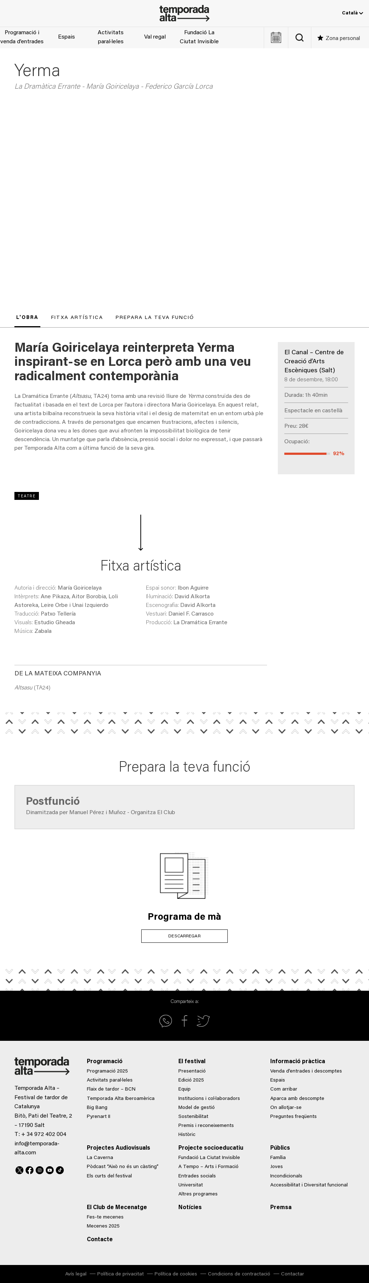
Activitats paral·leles (111, 37)
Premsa (281, 1208)
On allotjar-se (286, 1107)
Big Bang (97, 1107)
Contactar (292, 1274)
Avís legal (75, 1274)
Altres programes (198, 1194)
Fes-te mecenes (105, 1217)
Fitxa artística (77, 317)
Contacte (100, 1240)
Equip (184, 1089)
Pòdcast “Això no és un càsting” (123, 1166)
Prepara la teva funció (155, 317)
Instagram (40, 1169)
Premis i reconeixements (206, 1125)
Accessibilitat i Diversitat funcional (309, 1185)
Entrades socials (197, 1176)
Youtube (50, 1169)
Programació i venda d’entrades (22, 37)
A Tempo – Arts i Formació (208, 1166)
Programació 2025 (107, 1071)
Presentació (192, 1071)
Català (352, 13)
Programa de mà (184, 917)
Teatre (27, 496)
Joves (276, 1166)
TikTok (60, 1169)
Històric (186, 1134)
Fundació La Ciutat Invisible (199, 37)
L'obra (27, 317)
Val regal (155, 37)
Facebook (30, 1169)
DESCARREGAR (184, 936)
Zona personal (343, 38)
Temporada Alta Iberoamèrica (121, 1098)
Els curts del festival (109, 1176)
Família (278, 1157)
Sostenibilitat (193, 1116)
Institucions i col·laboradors (209, 1098)
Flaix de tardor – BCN (111, 1089)
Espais (66, 37)
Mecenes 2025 (103, 1226)
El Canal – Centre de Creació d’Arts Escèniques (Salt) (314, 362)
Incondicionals (286, 1176)
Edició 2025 (191, 1080)
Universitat (190, 1185)
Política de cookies (176, 1274)
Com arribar (283, 1089)
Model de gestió (196, 1107)
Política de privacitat (120, 1274)
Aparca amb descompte (297, 1098)
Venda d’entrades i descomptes (306, 1071)
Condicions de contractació (239, 1274)
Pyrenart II (98, 1116)
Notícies (190, 1208)
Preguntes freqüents (293, 1116)
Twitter (19, 1169)
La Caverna (100, 1157)
